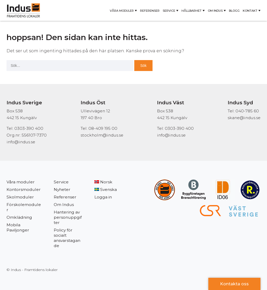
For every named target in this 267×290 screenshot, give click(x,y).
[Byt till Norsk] (108, 182)
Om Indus (215, 10)
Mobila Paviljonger (18, 227)
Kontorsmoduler (24, 189)
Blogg (234, 10)
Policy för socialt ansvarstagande (67, 238)
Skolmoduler (20, 197)
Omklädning (19, 217)
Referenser (150, 10)
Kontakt (250, 10)
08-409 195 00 (102, 128)
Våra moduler (122, 10)
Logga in (103, 197)
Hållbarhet (191, 10)
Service (169, 10)
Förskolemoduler (24, 207)
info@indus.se (21, 141)
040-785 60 (247, 110)
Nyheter (62, 189)
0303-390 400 (179, 128)
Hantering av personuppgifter (68, 217)
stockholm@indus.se (102, 135)
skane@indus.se (244, 117)
